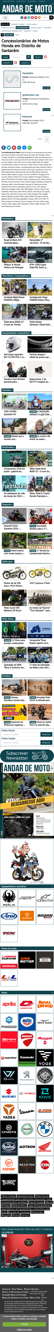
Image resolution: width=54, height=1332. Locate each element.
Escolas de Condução (19, 1212)
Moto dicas (8, 618)
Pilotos (15, 1215)
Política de (24, 1329)
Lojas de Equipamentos (39, 1205)
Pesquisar (46, 734)
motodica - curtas (31, 31)
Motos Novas (42, 1195)
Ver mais (46, 88)
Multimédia (8, 447)
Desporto (7, 504)
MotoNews (8, 218)
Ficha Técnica (17, 1289)
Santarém (7, 63)
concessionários (22, 27)
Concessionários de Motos (14, 1202)
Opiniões (7, 390)
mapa (17, 34)
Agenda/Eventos (25, 1195)
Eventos (7, 675)
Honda (38, 57)
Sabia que (8, 561)
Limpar (5, 57)
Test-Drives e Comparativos (16, 275)
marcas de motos (7, 27)
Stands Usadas (36, 1202)
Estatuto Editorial (31, 1289)
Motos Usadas (8, 1195)
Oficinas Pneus (19, 1205)
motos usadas (31, 24)
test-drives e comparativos (11, 31)
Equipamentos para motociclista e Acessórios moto (26, 1199)
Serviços (25, 1215)
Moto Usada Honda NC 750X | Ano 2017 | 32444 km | (27, 1248)
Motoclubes (37, 1212)
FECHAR (24, 1324)
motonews (47, 27)
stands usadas (36, 27)
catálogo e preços (17, 24)
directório (9, 34)
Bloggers (5, 1215)
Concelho (25, 63)
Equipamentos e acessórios (16, 333)
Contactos (6, 1289)
